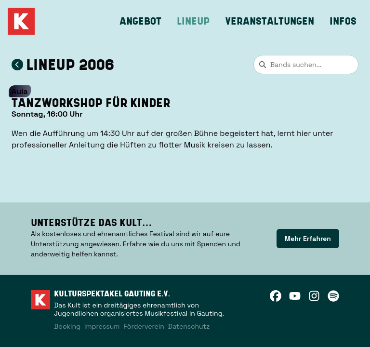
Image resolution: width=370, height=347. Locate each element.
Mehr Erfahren (308, 238)
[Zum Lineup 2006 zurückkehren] (17, 64)
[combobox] (305, 64)
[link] (308, 238)
